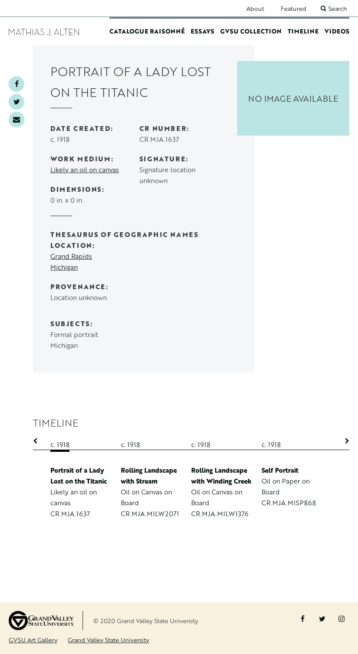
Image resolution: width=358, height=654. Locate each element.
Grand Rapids (71, 256)
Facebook (16, 84)
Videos (337, 31)
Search (337, 8)
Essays (202, 31)
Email (16, 119)
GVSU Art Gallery (33, 640)
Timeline (303, 31)
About (255, 8)
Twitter (16, 102)
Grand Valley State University (108, 640)
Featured (293, 8)
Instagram (341, 618)
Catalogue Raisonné (147, 31)
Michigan (64, 267)
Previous (39, 441)
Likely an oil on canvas (84, 169)
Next (342, 441)
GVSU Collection (251, 31)
